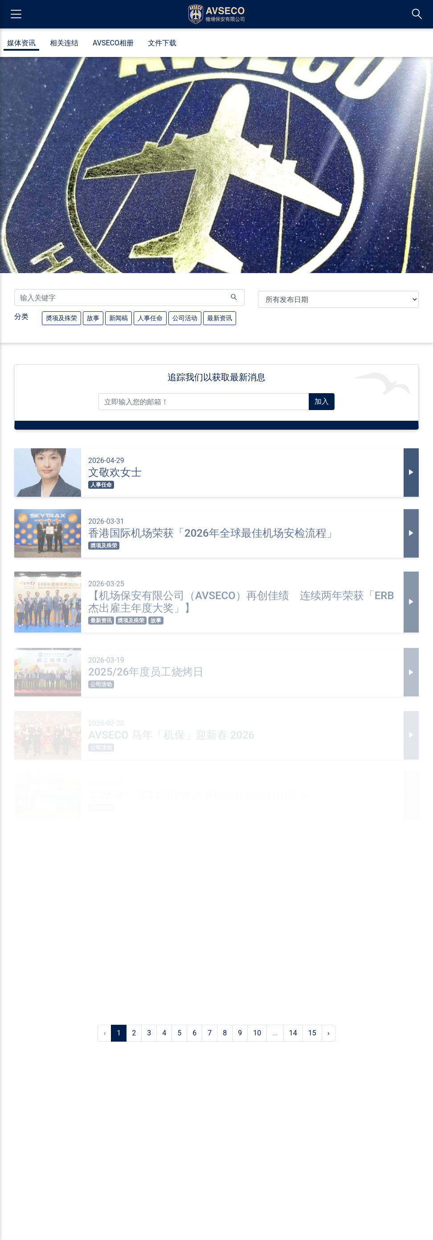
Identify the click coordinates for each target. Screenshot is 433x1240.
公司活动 (184, 317)
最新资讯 (219, 317)
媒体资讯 (21, 43)
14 (293, 1033)
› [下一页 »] (328, 1033)
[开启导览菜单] (16, 14)
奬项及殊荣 (61, 317)
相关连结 (64, 43)
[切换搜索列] (417, 14)
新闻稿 (118, 317)
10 (257, 1033)
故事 (92, 317)
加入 (322, 401)
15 (312, 1033)
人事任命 (150, 317)
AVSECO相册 (113, 43)
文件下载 (162, 43)
